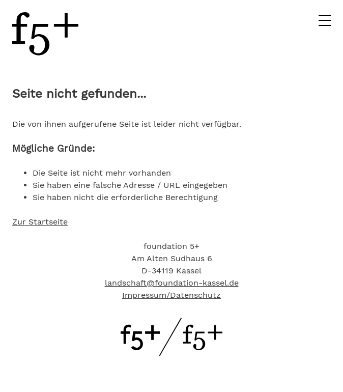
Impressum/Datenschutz (171, 295)
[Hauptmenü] (325, 23)
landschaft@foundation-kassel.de (172, 283)
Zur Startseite (40, 222)
